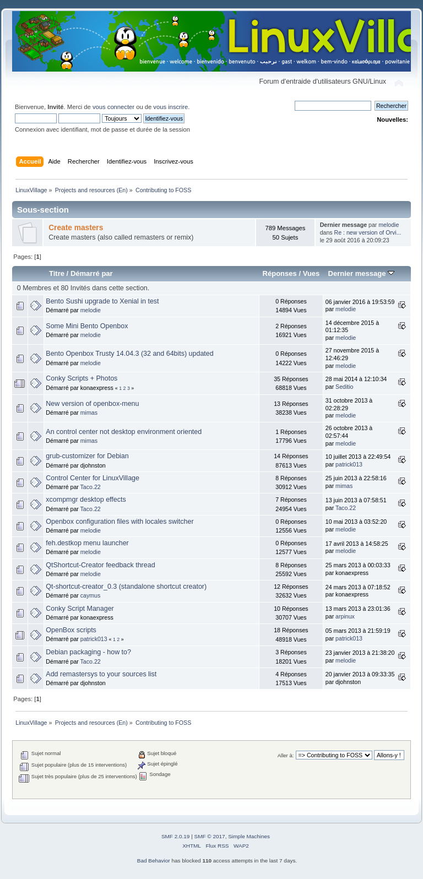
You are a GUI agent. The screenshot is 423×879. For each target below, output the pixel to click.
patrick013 (348, 464)
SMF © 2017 (209, 836)
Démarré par (91, 273)
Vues (311, 273)
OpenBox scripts (71, 630)
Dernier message (361, 273)
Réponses (280, 273)
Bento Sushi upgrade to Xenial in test (102, 301)
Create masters (75, 228)
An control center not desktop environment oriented (124, 432)
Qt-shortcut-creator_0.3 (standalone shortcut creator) (126, 586)
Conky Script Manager (79, 608)
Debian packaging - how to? (88, 652)
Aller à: (286, 755)
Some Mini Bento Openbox (87, 326)
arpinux (345, 616)
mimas (88, 412)
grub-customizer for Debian (87, 456)
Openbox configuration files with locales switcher (119, 521)
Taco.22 (90, 487)
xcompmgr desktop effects (86, 499)
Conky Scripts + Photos (81, 378)
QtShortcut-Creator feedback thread (100, 565)
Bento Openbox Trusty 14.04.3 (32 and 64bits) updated (129, 353)
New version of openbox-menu (92, 404)
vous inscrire (170, 107)
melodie (388, 224)
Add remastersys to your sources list (101, 674)
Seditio (344, 386)
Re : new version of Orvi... (368, 232)
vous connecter (113, 107)
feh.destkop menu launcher (87, 543)
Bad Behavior (153, 861)
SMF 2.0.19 (175, 836)
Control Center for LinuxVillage (92, 478)
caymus (90, 595)
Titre (56, 273)
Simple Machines (249, 836)
